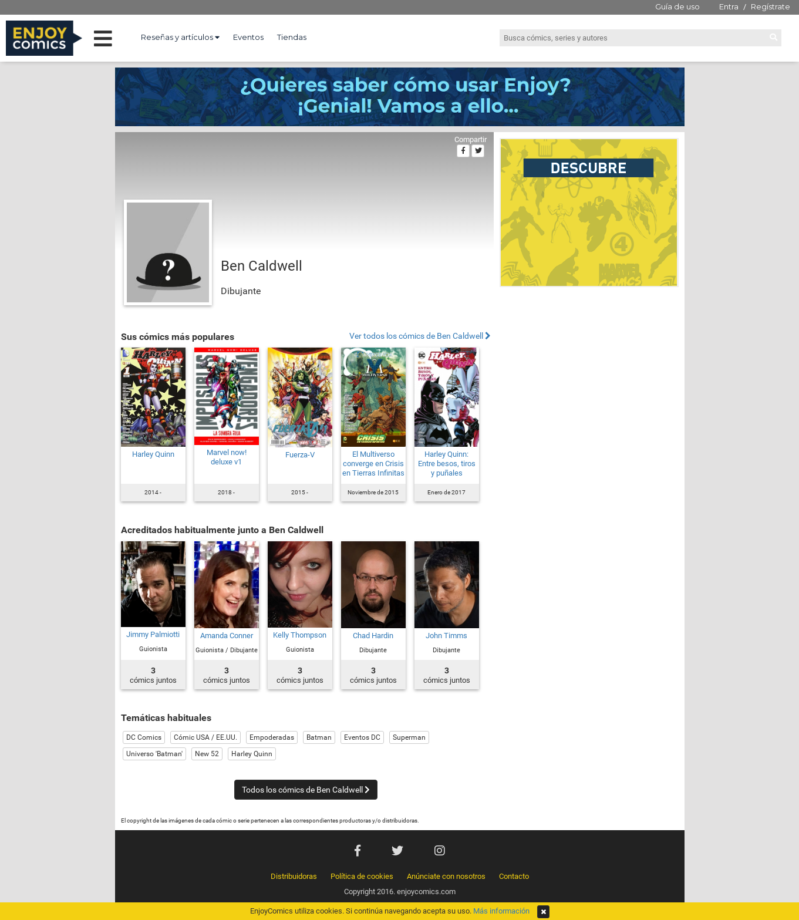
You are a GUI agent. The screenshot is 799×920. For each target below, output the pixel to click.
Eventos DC (362, 737)
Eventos (248, 37)
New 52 (207, 754)
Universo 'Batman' (154, 754)
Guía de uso (677, 6)
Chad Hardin (373, 635)
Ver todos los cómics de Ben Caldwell (420, 336)
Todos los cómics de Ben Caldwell (306, 789)
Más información (501, 910)
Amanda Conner (226, 635)
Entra (729, 6)
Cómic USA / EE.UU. (205, 737)
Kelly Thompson (299, 635)
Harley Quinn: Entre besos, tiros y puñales (447, 463)
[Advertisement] (589, 372)
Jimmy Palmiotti (153, 634)
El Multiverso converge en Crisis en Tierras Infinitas (373, 463)
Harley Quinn (153, 454)
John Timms (446, 635)
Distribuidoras (294, 876)
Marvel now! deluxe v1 (227, 457)
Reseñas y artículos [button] (180, 37)
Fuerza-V (300, 454)
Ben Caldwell (261, 266)
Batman (319, 737)
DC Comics (143, 737)
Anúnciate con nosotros (446, 876)
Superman (409, 737)
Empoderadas (272, 737)
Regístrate (770, 6)
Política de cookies (362, 876)
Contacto (514, 876)
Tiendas (291, 37)
